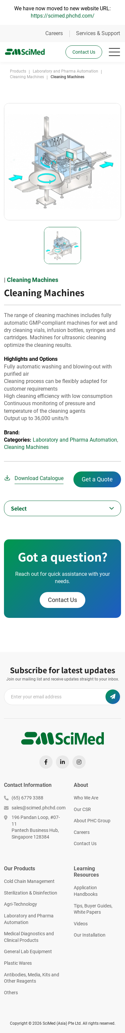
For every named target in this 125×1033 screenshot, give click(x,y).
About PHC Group (92, 820)
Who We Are (86, 797)
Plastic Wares (18, 963)
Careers (54, 33)
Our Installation (89, 935)
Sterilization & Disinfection (30, 893)
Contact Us (83, 52)
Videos (81, 923)
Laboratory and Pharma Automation (75, 440)
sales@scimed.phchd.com (34, 807)
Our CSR (82, 809)
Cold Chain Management (29, 881)
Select (19, 508)
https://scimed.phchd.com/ (63, 16)
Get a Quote (97, 479)
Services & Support (98, 33)
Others (11, 992)
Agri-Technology (20, 904)
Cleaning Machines (32, 279)
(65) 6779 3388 (23, 797)
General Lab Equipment (28, 951)
